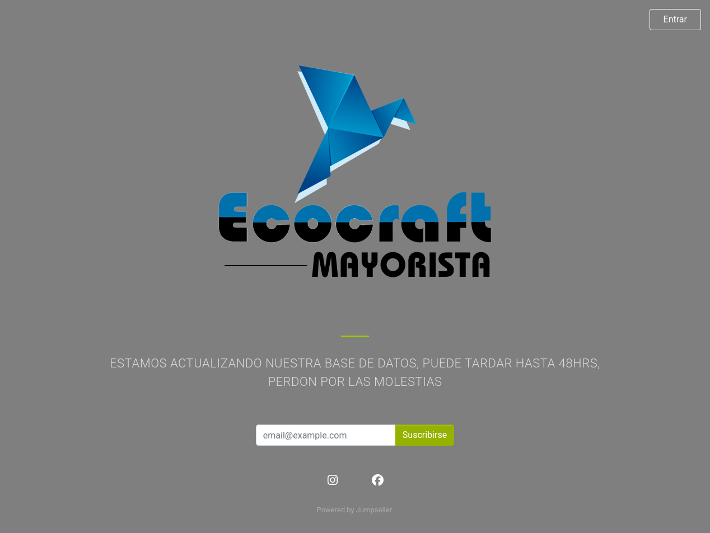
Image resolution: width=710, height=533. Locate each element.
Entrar (675, 19)
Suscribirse (425, 435)
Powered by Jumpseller (353, 510)
